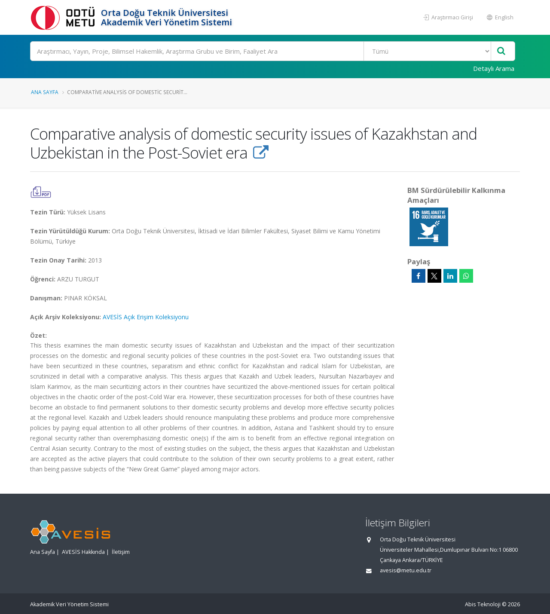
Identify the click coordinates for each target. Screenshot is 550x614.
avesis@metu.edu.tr (405, 570)
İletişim (121, 552)
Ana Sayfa (44, 92)
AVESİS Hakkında (83, 552)
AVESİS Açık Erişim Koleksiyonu (146, 317)
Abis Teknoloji (483, 604)
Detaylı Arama (493, 68)
